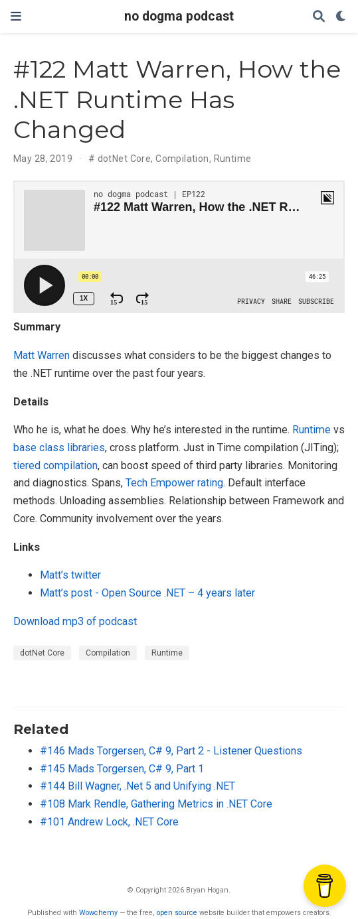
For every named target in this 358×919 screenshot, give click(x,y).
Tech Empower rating (174, 482)
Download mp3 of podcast (75, 621)
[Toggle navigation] (16, 16)
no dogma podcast (179, 16)
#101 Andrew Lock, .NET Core (109, 821)
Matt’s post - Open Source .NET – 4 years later (147, 593)
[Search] (319, 17)
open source (177, 912)
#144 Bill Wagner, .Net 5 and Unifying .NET (137, 786)
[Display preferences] (341, 17)
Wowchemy (98, 912)
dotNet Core (124, 158)
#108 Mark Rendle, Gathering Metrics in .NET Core (156, 804)
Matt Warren (41, 355)
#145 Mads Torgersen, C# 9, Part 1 (122, 768)
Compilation (182, 158)
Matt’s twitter (70, 575)
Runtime (233, 158)
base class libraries (59, 447)
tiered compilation (55, 465)
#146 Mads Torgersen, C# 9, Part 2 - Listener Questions (171, 750)
